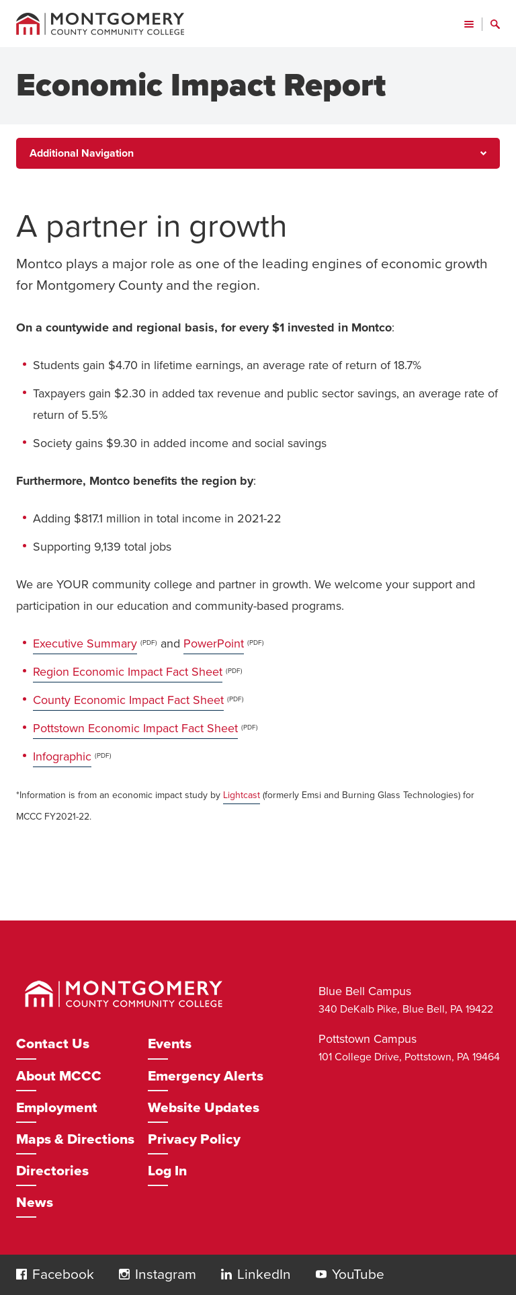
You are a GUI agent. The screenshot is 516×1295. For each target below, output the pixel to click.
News (34, 1202)
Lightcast (241, 795)
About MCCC (58, 1076)
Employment (56, 1107)
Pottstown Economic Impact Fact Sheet (135, 728)
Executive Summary (85, 643)
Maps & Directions (75, 1139)
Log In (167, 1171)
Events (169, 1043)
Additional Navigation (82, 153)
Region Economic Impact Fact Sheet (127, 671)
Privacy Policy (194, 1139)
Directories (52, 1171)
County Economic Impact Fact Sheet (128, 700)
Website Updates (203, 1107)
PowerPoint (213, 643)
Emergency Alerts (205, 1076)
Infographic (62, 756)
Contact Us (52, 1043)
